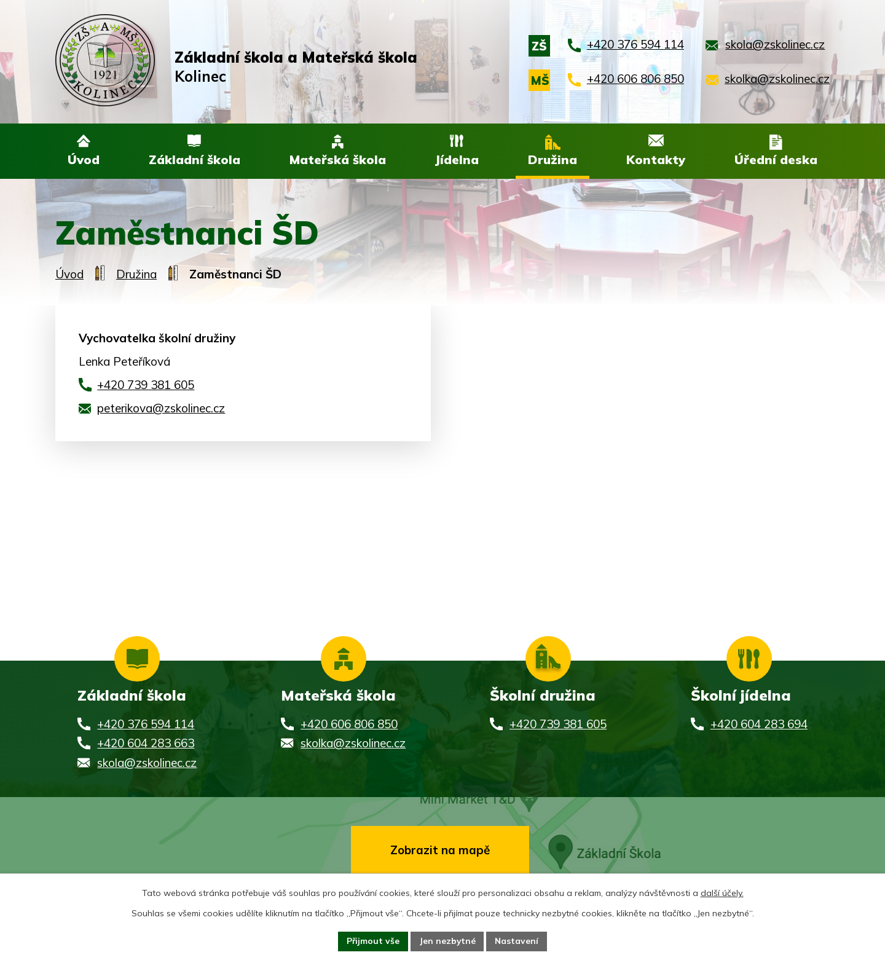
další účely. (722, 892)
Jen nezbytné (447, 940)
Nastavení (517, 940)
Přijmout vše (372, 940)
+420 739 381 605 (145, 386)
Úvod (69, 274)
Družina (136, 274)
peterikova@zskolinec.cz (161, 409)
